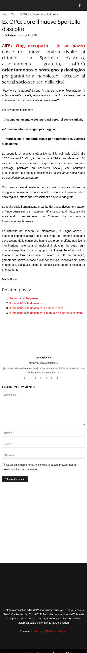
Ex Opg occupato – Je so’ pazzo (46, 45)
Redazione (10, 34)
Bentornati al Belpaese (23, 298)
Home (5, 14)
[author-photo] (43, 344)
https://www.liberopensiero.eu (43, 363)
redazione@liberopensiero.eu (50, 631)
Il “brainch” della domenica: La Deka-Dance (36, 308)
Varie (13, 14)
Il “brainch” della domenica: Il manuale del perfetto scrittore (46, 313)
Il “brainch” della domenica (25, 303)
